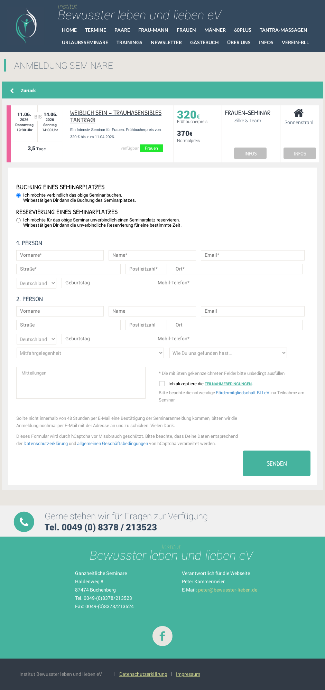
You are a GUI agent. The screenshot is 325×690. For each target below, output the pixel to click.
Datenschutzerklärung (46, 443)
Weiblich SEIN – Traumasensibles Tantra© (115, 116)
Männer (215, 30)
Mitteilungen (81, 382)
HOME (69, 30)
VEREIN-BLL (295, 42)
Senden (277, 463)
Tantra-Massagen (283, 30)
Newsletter (166, 42)
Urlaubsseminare (85, 42)
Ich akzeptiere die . (206, 383)
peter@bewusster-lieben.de (227, 589)
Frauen (186, 30)
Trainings (129, 42)
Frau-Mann (153, 30)
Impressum (188, 674)
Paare (122, 30)
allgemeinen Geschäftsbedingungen (112, 443)
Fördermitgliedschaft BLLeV (242, 392)
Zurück (28, 90)
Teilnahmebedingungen (228, 383)
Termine (95, 30)
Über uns (239, 42)
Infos (266, 42)
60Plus (242, 30)
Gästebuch (204, 42)
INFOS (250, 153)
